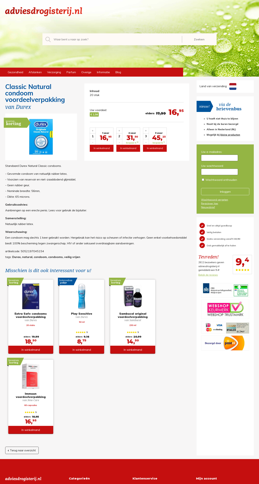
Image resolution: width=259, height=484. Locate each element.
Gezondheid (15, 72)
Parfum (71, 72)
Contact (138, 425)
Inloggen (225, 191)
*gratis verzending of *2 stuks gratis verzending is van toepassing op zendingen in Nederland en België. (129, 480)
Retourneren (141, 414)
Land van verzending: (217, 86)
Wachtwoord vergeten (214, 199)
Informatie (103, 72)
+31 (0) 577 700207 (19, 414)
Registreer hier (209, 203)
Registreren (203, 408)
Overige (86, 72)
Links (136, 431)
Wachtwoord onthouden (221, 180)
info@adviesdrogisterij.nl (21, 408)
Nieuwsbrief (208, 207)
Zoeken (199, 39)
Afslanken (35, 72)
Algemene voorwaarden (148, 408)
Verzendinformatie (144, 420)
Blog (118, 72)
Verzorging (54, 72)
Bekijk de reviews (208, 274)
